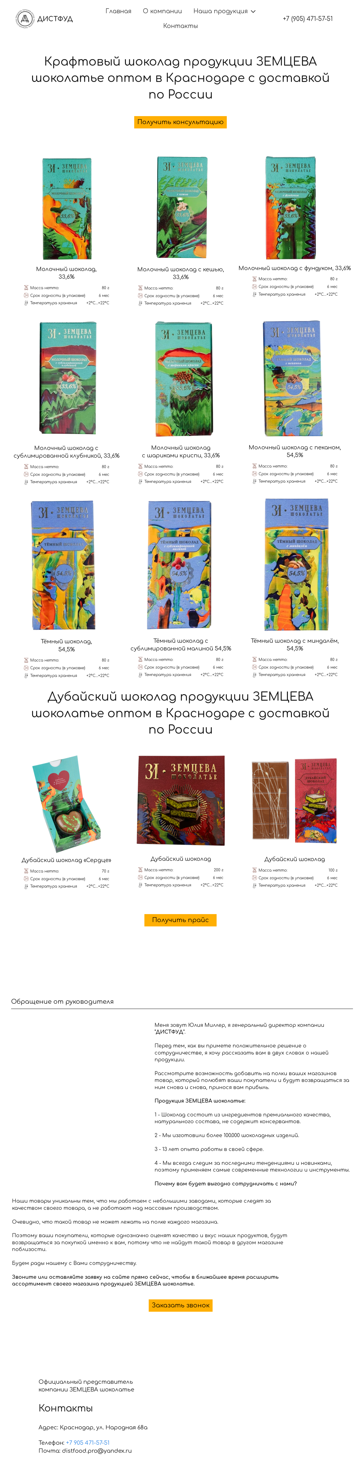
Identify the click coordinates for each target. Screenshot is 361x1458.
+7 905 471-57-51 (88, 1443)
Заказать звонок (181, 1305)
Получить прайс (180, 920)
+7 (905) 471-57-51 (308, 19)
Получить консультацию (180, 122)
